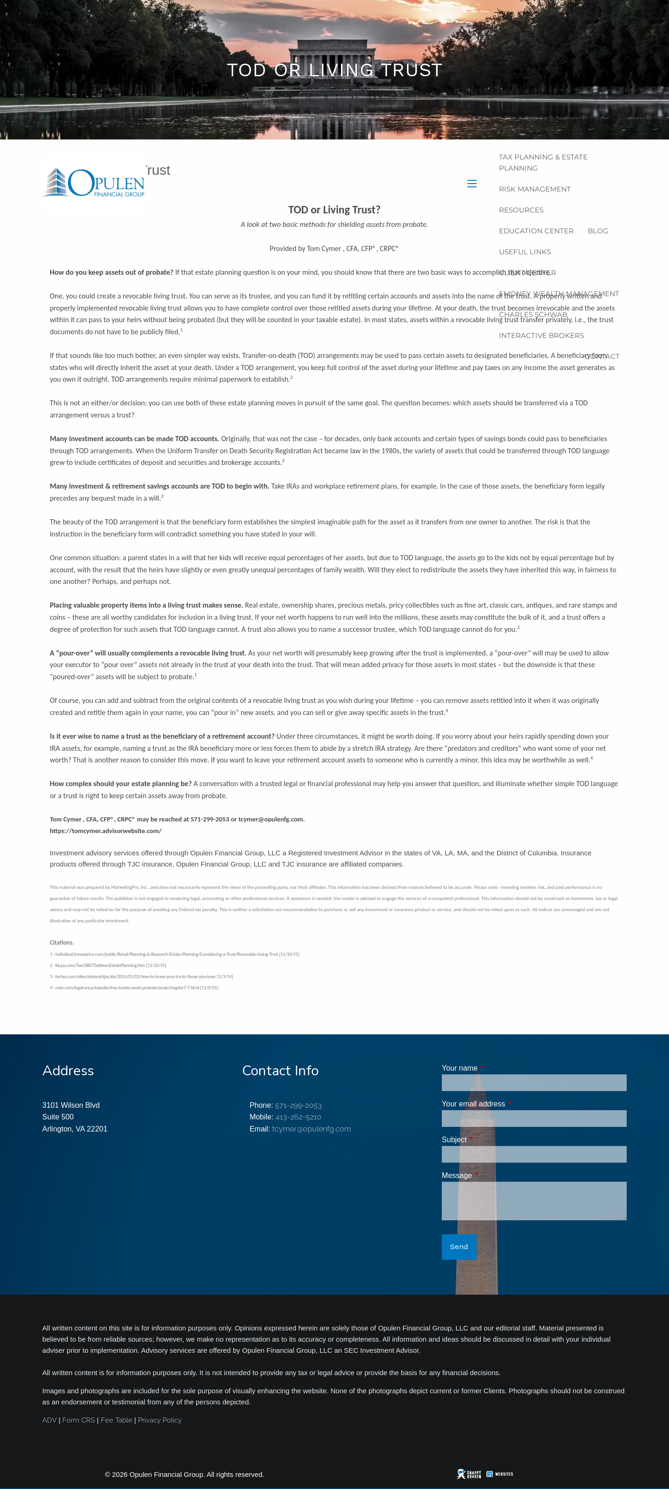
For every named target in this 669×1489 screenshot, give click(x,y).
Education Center (536, 230)
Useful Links (525, 251)
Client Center (527, 272)
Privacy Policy (160, 1420)
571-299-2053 (298, 1105)
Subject (489, 1140)
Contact (602, 356)
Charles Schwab (533, 314)
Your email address (509, 1104)
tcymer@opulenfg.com (311, 1129)
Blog (598, 230)
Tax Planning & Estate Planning (543, 162)
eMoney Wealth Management (559, 293)
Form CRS (78, 1420)
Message (492, 1175)
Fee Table (116, 1420)
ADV (49, 1420)
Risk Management (535, 189)
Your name (495, 1068)
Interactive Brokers (541, 335)
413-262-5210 (298, 1116)
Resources (521, 209)
